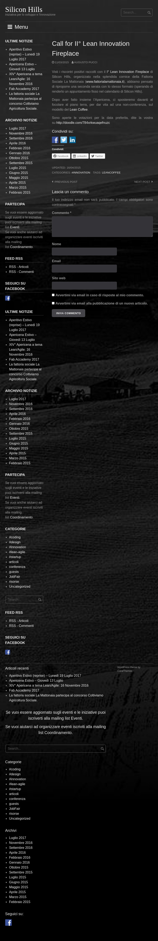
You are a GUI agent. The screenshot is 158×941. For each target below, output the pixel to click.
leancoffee (111, 172)
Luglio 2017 (17, 128)
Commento (61, 213)
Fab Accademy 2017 (24, 89)
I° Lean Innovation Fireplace (128, 72)
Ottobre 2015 (18, 158)
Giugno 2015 (18, 173)
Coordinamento (21, 247)
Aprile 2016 (17, 143)
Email (56, 261)
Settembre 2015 (21, 163)
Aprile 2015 (17, 182)
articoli (14, 562)
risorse (14, 581)
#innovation (81, 172)
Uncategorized (19, 586)
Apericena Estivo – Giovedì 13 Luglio (36, 680)
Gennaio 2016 (19, 153)
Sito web (58, 278)
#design (15, 542)
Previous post (66, 181)
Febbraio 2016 (19, 148)
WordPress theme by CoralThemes (129, 669)
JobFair (14, 576)
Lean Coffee (79, 109)
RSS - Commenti (21, 271)
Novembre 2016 (21, 133)
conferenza (17, 567)
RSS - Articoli (18, 267)
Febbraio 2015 (19, 192)
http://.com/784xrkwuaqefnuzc (83, 122)
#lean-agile (17, 552)
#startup (15, 557)
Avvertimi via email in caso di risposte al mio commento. (100, 295)
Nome (56, 244)
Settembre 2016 (21, 138)
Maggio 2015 (18, 177)
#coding (15, 537)
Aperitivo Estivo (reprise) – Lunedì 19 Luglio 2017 (24, 54)
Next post (142, 181)
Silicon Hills (23, 9)
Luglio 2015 (17, 168)
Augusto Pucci (85, 62)
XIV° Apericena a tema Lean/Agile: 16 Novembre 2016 (25, 79)
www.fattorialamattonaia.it (105, 81)
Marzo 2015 (18, 187)
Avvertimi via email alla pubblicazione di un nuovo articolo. (102, 303)
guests (14, 571)
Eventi (14, 227)
